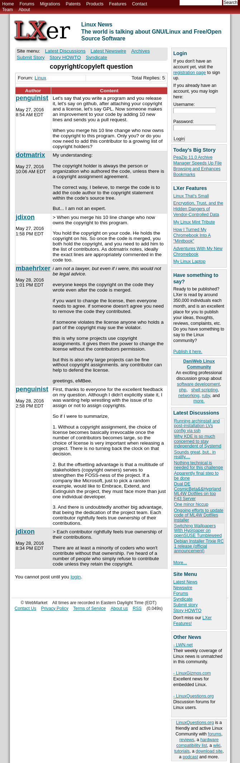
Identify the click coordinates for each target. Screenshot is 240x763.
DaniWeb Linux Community (199, 364)
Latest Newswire (108, 51)
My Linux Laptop (189, 261)
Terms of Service (89, 608)
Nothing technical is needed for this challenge (198, 465)
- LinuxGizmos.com (192, 673)
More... (180, 562)
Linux (41, 77)
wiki (216, 745)
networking (188, 395)
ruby (206, 395)
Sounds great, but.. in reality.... (195, 454)
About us (119, 608)
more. (199, 400)
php (182, 389)
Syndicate (183, 599)
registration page (189, 72)
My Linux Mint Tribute (194, 222)
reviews (186, 739)
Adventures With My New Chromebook (197, 251)
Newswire (182, 587)
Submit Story (31, 57)
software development (198, 384)
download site (209, 751)
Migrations (50, 3)
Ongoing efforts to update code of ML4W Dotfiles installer (199, 515)
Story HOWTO (187, 610)
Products (95, 3)
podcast (190, 756)
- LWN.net (183, 644)
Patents (73, 3)
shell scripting (204, 389)
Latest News (185, 582)
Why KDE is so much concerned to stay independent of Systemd (197, 441)
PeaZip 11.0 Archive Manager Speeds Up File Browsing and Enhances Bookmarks (197, 166)
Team (7, 9)
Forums (26, 3)
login (76, 576)
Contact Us (26, 608)
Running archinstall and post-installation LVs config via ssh (197, 426)
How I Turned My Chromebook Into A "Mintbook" (192, 235)
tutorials (181, 751)
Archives (140, 51)
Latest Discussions (65, 51)
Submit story (185, 604)
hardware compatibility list (197, 742)
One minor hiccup (191, 504)
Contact (139, 3)
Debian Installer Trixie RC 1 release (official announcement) (199, 546)
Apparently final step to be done (196, 475)
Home (8, 3)
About (24, 9)
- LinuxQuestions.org (193, 696)
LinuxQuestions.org (195, 722)
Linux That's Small (191, 196)
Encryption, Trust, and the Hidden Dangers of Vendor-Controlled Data (198, 209)
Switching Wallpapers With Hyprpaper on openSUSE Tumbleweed (198, 530)
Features (117, 3)
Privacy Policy (54, 608)
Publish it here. (187, 351)
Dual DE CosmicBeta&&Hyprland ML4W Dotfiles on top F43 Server (197, 491)
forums (214, 734)
